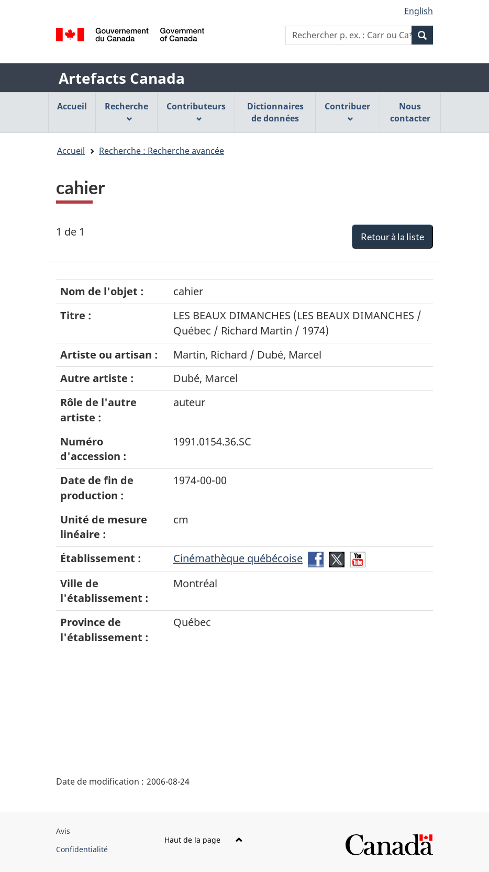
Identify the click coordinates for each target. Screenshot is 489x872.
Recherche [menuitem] (126, 111)
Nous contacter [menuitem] (410, 112)
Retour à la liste (392, 236)
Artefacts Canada (122, 78)
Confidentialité (82, 849)
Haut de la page (203, 840)
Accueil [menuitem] (72, 106)
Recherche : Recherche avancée (161, 150)
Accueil (71, 150)
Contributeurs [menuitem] (196, 111)
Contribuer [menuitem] (347, 111)
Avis (63, 831)
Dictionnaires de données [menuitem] (275, 112)
